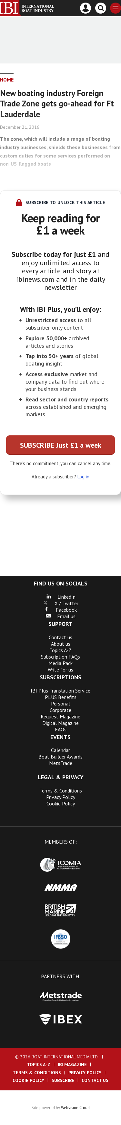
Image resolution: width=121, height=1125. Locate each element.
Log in (83, 477)
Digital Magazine (60, 723)
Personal (60, 703)
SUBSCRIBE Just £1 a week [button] (60, 445)
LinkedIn (61, 597)
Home (7, 79)
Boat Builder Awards (60, 756)
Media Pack (60, 663)
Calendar (60, 750)
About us (60, 643)
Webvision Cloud (75, 1107)
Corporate (60, 710)
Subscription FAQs (60, 656)
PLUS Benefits (60, 697)
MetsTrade (60, 763)
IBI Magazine (72, 1064)
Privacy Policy (60, 797)
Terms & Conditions (60, 790)
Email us (60, 616)
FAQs (60, 729)
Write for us (60, 669)
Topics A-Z (60, 650)
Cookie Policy (60, 803)
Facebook (60, 609)
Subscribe (63, 1080)
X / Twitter (60, 603)
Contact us (60, 637)
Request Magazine (60, 716)
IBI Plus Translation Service (60, 690)
